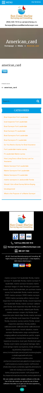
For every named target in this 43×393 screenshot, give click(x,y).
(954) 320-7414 (12, 22)
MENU (9, 2)
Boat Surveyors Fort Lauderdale (16, 135)
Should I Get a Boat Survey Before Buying (19, 184)
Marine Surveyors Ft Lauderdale (16, 175)
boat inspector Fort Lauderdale (15, 122)
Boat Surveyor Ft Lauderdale (14, 131)
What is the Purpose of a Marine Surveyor (19, 194)
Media (20, 46)
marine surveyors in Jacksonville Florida (19, 180)
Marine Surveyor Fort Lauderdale (16, 166)
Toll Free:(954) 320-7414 (22, 243)
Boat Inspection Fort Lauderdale (16, 117)
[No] (40, 384)
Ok (22, 389)
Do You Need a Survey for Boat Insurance (19, 145)
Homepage (9, 46)
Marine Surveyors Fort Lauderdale (16, 171)
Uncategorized (9, 189)
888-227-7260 (22, 250)
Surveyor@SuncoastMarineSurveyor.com (21, 25)
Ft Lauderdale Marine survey (14, 154)
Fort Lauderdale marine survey (15, 149)
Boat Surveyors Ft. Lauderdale (15, 140)
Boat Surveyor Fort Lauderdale (15, 126)
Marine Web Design (24, 261)
